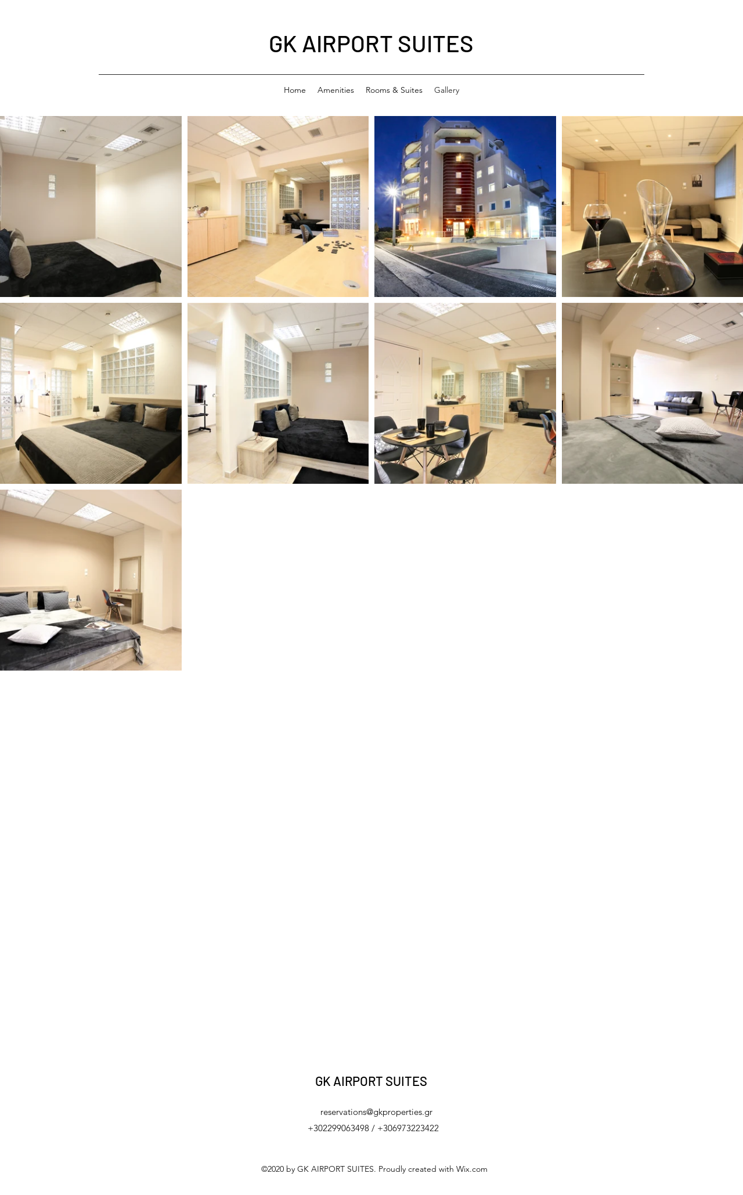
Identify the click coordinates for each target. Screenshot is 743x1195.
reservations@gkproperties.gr (376, 1111)
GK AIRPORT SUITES (371, 43)
